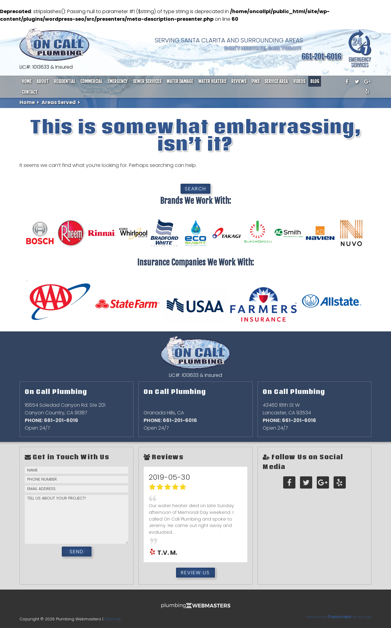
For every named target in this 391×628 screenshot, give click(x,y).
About (43, 81)
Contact (30, 92)
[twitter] (357, 82)
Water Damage (179, 81)
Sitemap (112, 619)
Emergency (117, 81)
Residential (64, 81)
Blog (314, 81)
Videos (299, 81)
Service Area (276, 81)
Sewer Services (147, 81)
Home (26, 81)
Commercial (91, 81)
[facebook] (347, 82)
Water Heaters (212, 81)
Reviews (238, 81)
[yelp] (367, 91)
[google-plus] (367, 82)
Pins (255, 81)
